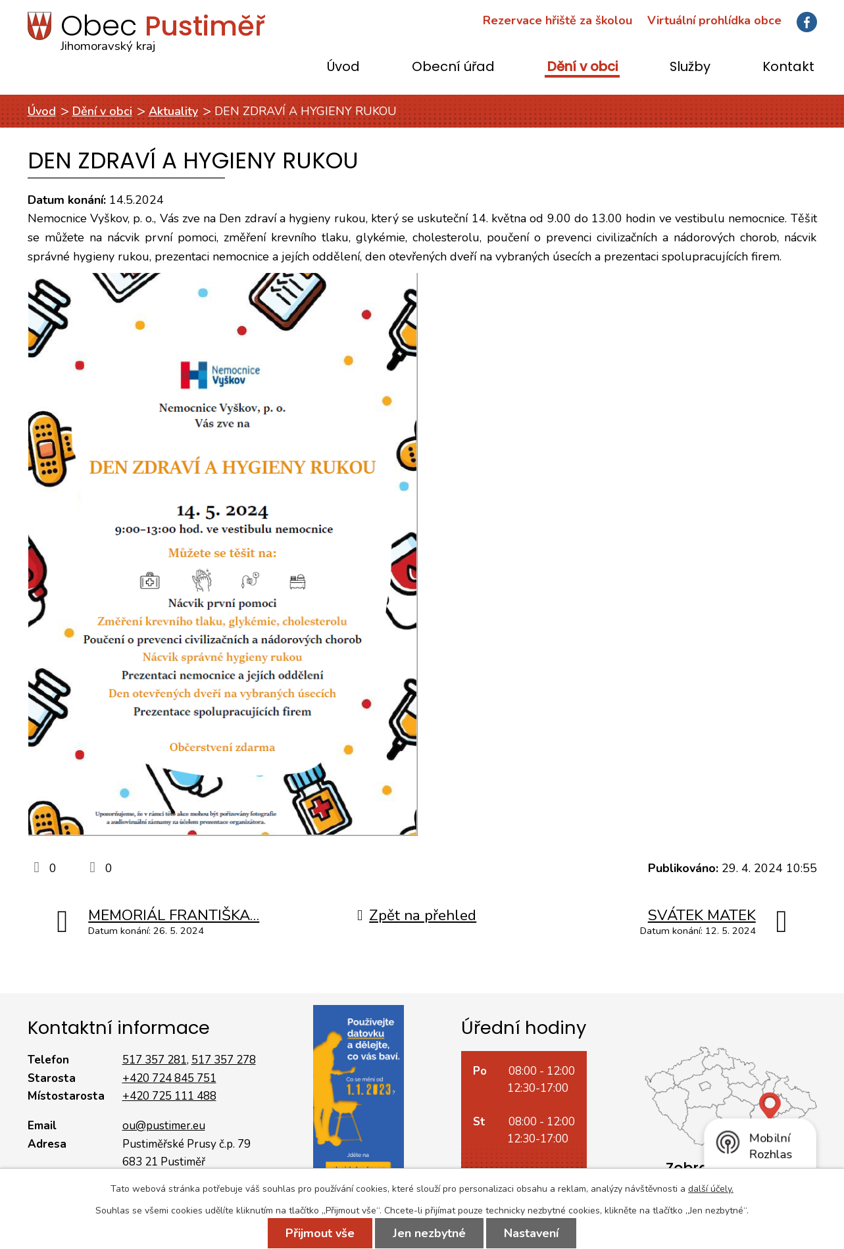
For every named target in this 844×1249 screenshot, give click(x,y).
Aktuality (173, 111)
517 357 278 (223, 1059)
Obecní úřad (453, 67)
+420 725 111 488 (169, 1096)
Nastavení (531, 1233)
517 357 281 (154, 1059)
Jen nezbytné (429, 1233)
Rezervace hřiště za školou (557, 20)
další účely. (710, 1189)
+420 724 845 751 (169, 1078)
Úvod (343, 67)
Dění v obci (582, 67)
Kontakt (788, 67)
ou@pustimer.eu (163, 1125)
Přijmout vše (320, 1233)
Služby (690, 67)
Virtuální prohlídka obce (714, 20)
